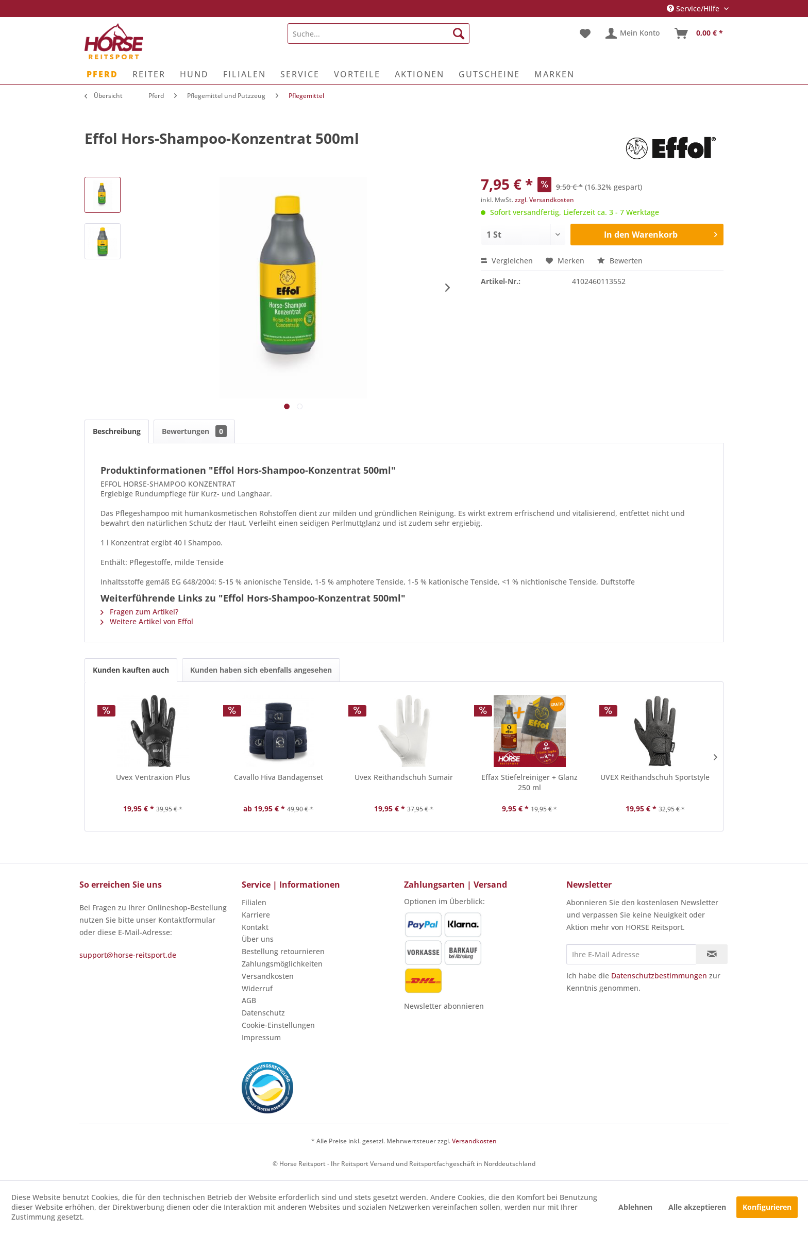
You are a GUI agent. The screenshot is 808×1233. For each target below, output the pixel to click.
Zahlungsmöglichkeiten (282, 964)
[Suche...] (378, 33)
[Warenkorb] (699, 33)
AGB (249, 1000)
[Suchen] (458, 33)
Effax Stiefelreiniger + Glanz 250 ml (529, 782)
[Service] (300, 74)
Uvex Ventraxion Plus (153, 777)
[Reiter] (149, 74)
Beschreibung (117, 431)
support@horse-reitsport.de (127, 955)
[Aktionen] (419, 74)
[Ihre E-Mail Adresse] (631, 954)
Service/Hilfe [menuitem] (694, 8)
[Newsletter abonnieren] (712, 954)
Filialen (254, 902)
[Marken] (554, 74)
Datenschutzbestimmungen (659, 975)
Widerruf (257, 988)
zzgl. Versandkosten (544, 199)
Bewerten (620, 260)
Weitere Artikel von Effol (146, 621)
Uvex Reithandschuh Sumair (404, 777)
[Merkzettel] (585, 33)
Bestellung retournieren (283, 951)
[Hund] (194, 74)
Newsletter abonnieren (444, 1006)
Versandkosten (268, 976)
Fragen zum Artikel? (139, 611)
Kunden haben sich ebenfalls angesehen (261, 670)
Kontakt (255, 927)
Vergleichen (507, 260)
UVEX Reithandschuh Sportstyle (655, 777)
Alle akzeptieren (697, 1207)
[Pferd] (102, 74)
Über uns (258, 939)
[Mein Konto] (633, 33)
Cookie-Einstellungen (278, 1025)
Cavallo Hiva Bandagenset (278, 777)
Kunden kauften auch (131, 670)
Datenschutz (263, 1013)
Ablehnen (635, 1207)
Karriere (256, 915)
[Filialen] (244, 74)
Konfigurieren (767, 1207)
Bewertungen (194, 431)
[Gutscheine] (489, 74)
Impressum (261, 1037)
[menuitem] (378, 33)
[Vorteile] (357, 74)
